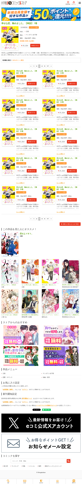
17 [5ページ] (48, 66)
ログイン (73, 3)
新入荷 (6, 466)
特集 (23, 466)
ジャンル (32, 466)
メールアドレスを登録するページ (46, 405)
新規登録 (68, 3)
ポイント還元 (34, 27)
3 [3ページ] (39, 66)
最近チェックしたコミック (53, 466)
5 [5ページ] (44, 66)
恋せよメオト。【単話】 (9, 285)
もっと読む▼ (20, 96)
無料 (39, 466)
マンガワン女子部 (31, 35)
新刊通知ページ (27, 398)
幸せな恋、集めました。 (49, 285)
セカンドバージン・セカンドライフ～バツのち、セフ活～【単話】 (51, 315)
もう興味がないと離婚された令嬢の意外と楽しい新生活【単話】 (71, 315)
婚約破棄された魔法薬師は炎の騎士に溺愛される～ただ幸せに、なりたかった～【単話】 (31, 315)
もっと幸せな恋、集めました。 (31, 285)
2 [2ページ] (36, 66)
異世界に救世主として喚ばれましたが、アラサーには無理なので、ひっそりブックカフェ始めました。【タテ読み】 (71, 285)
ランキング (15, 466)
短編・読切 (46, 377)
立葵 (27, 31)
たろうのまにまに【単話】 (9, 315)
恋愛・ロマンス (7, 377)
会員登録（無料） (8, 389)
